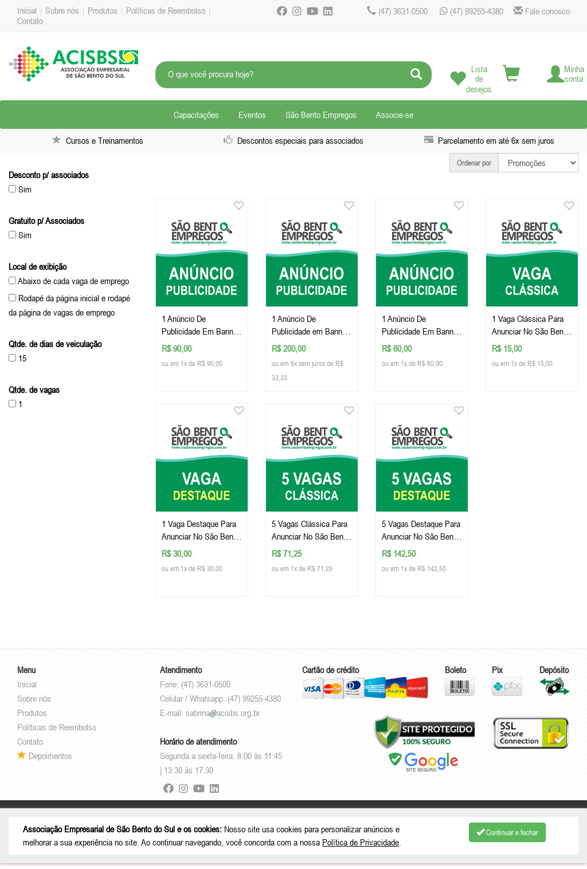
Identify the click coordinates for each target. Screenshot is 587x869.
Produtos (103, 10)
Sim (20, 189)
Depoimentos (44, 755)
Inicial (27, 10)
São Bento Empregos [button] (321, 114)
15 (17, 358)
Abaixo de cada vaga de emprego (69, 281)
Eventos (252, 114)
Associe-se (394, 114)
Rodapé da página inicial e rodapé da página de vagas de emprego (69, 305)
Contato (30, 20)
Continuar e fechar (507, 832)
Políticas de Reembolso (165, 10)
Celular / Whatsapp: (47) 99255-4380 (220, 698)
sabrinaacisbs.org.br (223, 712)
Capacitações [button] (196, 114)
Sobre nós (62, 10)
